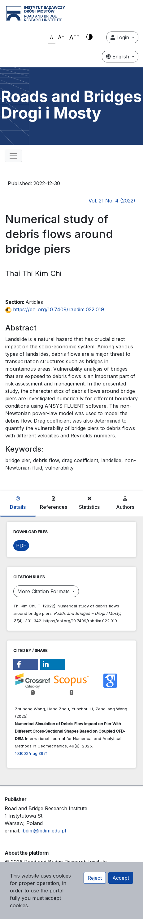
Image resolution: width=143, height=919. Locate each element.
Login (120, 37)
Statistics (89, 503)
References (53, 503)
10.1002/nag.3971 (31, 753)
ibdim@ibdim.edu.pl (44, 831)
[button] (25, 664)
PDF (21, 545)
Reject (95, 878)
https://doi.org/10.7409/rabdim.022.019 (54, 309)
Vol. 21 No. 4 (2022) (112, 201)
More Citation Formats (44, 591)
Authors (125, 503)
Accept (120, 878)
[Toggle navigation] (13, 156)
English (118, 56)
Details (18, 503)
